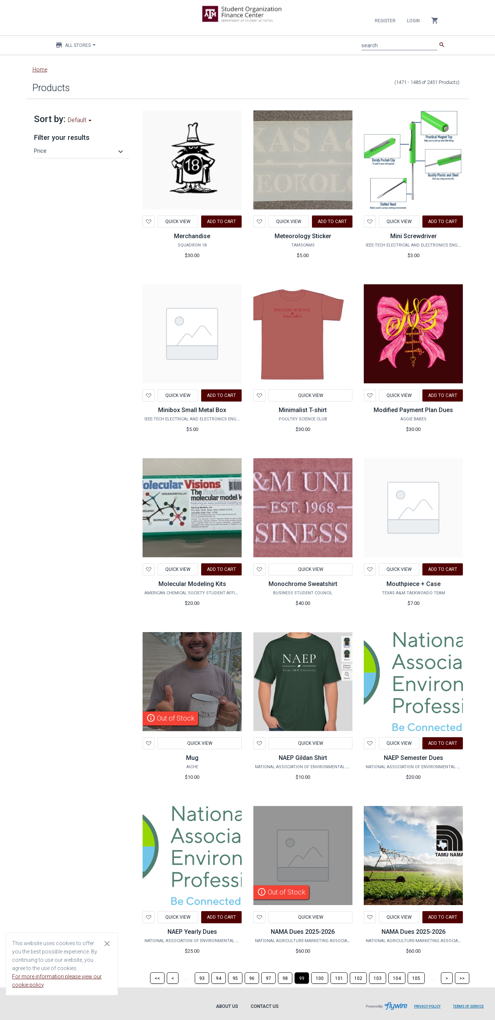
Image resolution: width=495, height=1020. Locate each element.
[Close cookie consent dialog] (107, 943)
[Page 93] (202, 978)
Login (413, 20)
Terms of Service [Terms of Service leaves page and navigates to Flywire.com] (468, 1006)
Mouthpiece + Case (413, 584)
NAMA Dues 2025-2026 (303, 931)
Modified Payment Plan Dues (413, 410)
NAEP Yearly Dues (192, 931)
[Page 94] (218, 978)
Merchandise (192, 236)
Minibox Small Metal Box (192, 410)
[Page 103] (377, 978)
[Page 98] (285, 978)
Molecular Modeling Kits (192, 584)
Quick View (178, 221)
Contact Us (265, 1006)
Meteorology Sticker (303, 236)
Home (40, 70)
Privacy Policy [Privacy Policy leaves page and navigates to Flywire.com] (427, 1006)
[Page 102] (358, 978)
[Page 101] (339, 978)
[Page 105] (416, 978)
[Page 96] (252, 978)
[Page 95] (235, 978)
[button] (80, 151)
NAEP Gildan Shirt (303, 757)
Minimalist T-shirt (303, 410)
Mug (192, 757)
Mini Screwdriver (413, 236)
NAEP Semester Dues (413, 757)
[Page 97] (268, 978)
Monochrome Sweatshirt (302, 584)
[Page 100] (319, 978)
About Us (227, 1006)
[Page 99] (302, 978)
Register (385, 20)
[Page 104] (396, 978)
